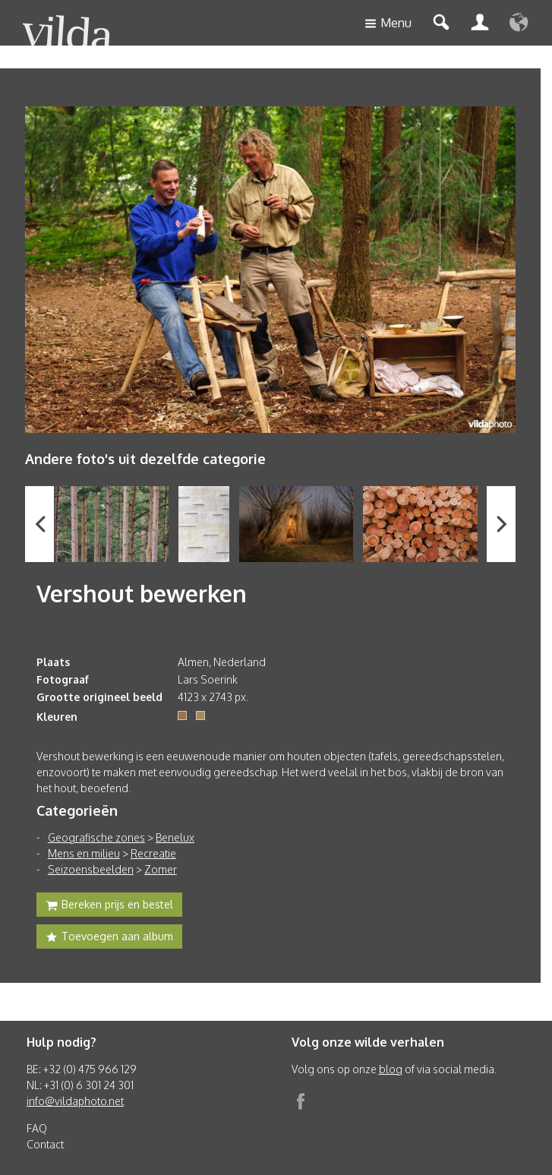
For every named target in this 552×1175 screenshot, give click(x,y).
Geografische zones (96, 837)
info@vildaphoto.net (75, 1100)
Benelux (175, 837)
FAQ (37, 1128)
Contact (45, 1144)
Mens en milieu (84, 853)
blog (390, 1069)
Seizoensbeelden (91, 869)
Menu (388, 24)
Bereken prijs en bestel (109, 906)
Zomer (160, 869)
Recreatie (153, 853)
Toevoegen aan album (109, 938)
